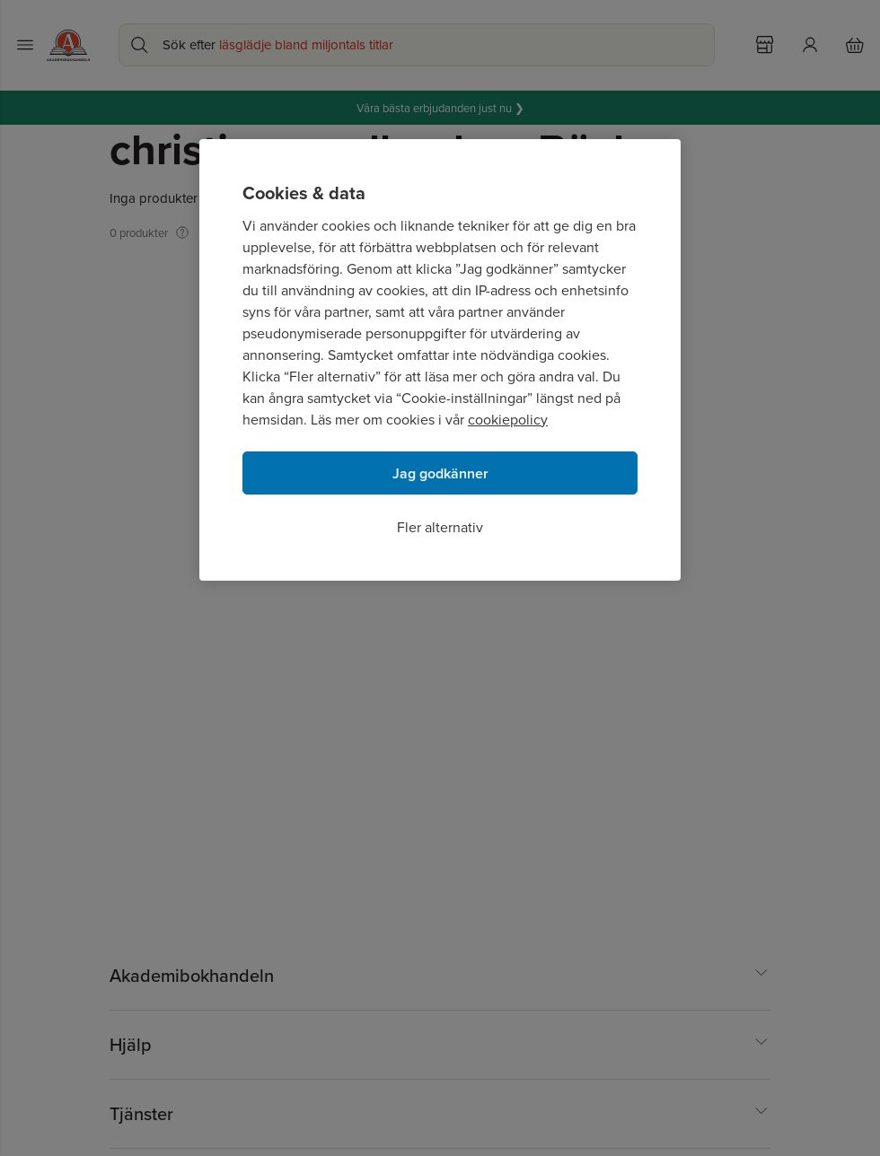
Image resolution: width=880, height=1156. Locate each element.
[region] (440, 360)
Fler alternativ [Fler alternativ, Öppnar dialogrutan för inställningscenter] (440, 527)
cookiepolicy (508, 419)
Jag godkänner (440, 473)
